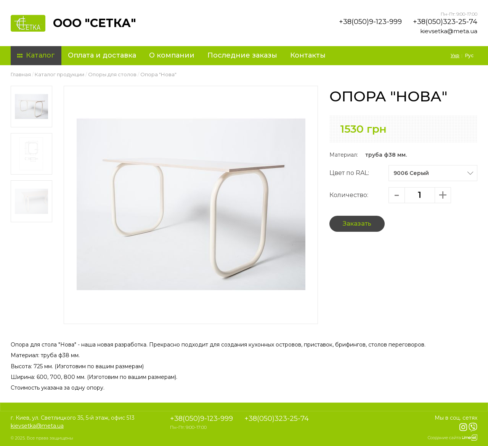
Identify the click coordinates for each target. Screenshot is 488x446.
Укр (455, 55)
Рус (469, 55)
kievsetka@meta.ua (448, 31)
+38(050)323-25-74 (445, 22)
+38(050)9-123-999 (370, 22)
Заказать (357, 223)
